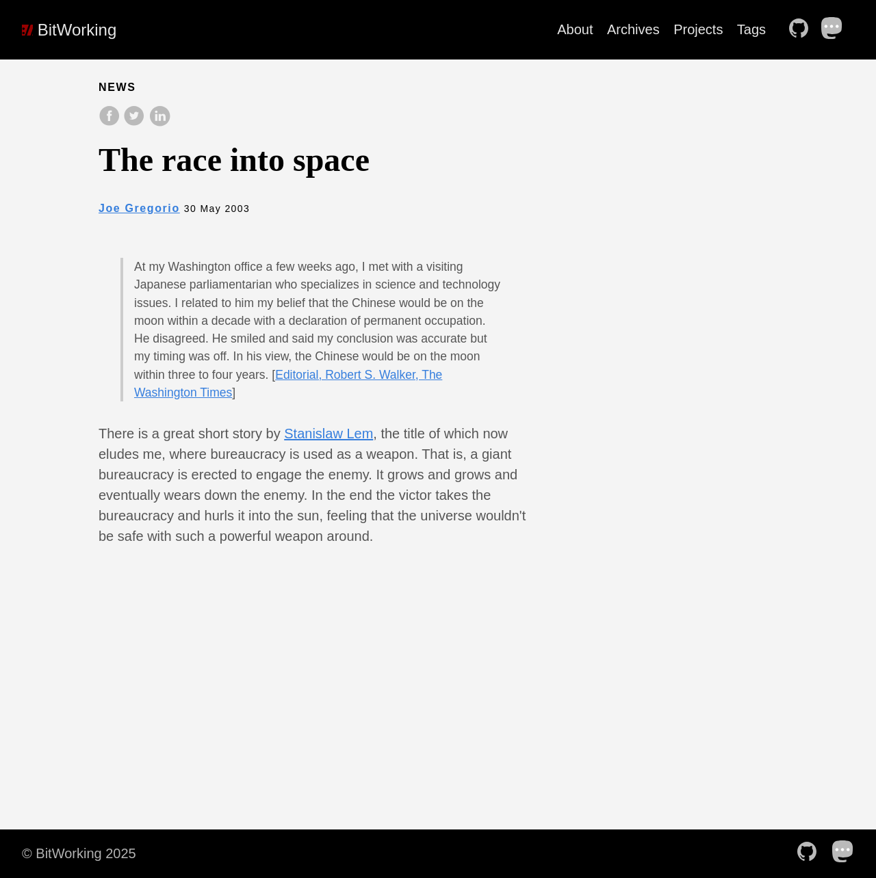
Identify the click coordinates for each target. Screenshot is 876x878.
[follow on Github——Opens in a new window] (803, 29)
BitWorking (69, 30)
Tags (751, 29)
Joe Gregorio (139, 208)
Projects (698, 29)
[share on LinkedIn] (159, 123)
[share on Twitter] (135, 123)
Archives (633, 29)
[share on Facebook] (111, 123)
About (575, 29)
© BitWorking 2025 (79, 853)
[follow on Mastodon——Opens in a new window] (836, 29)
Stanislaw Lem (328, 433)
